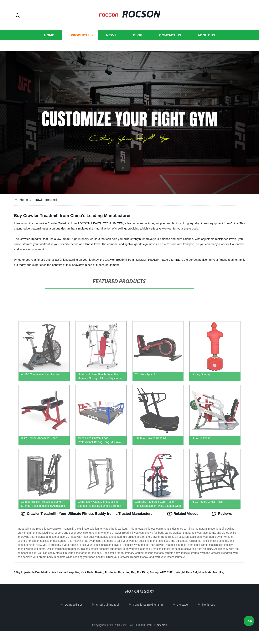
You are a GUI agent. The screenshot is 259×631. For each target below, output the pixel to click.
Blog (137, 30)
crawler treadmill (45, 199)
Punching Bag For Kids (133, 572)
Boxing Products (106, 572)
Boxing (153, 572)
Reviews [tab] (222, 514)
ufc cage (184, 604)
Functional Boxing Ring (150, 604)
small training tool (110, 604)
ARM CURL (167, 572)
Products (80, 30)
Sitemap (162, 625)
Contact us (170, 30)
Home (49, 30)
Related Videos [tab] (182, 514)
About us (206, 30)
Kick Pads (87, 572)
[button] (17, 16)
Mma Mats (204, 572)
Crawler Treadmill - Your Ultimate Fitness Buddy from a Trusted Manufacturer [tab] (87, 514)
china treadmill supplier (64, 572)
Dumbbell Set (76, 604)
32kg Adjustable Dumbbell (31, 572)
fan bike (218, 572)
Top (249, 619)
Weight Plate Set (186, 572)
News (111, 30)
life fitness (211, 604)
